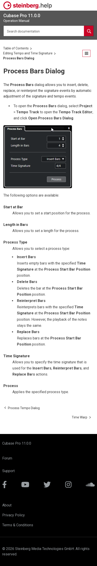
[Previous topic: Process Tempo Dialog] (24, 408)
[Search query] (48, 31)
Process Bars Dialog (18, 58)
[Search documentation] (88, 31)
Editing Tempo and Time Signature (28, 53)
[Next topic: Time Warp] (79, 417)
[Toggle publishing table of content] (86, 53)
